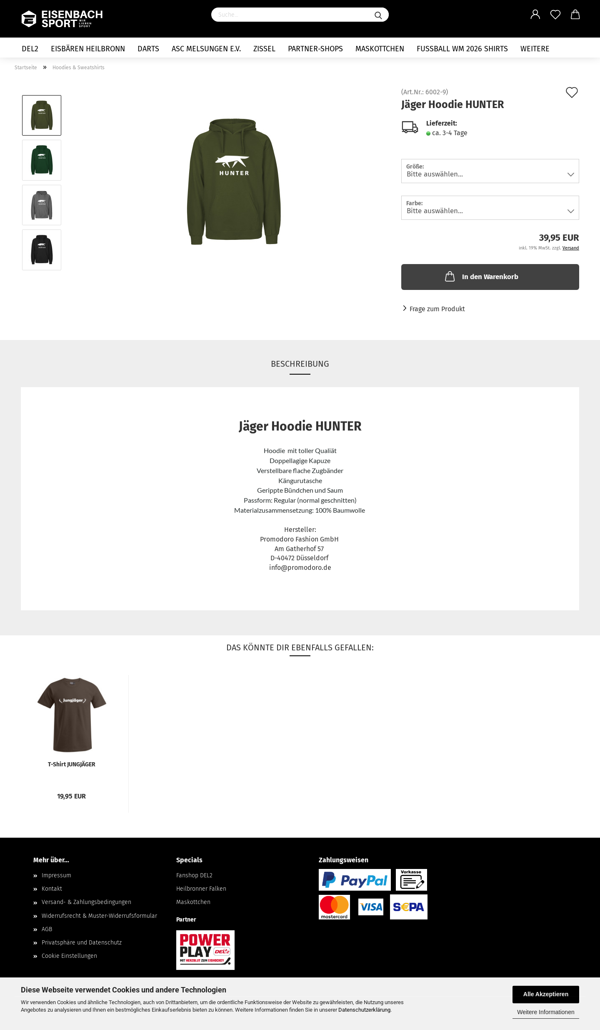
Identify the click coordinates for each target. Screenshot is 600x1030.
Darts (148, 48)
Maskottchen (379, 48)
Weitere (535, 48)
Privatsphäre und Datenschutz (82, 942)
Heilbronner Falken (201, 888)
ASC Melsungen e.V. (206, 48)
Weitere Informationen (545, 1012)
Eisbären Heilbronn (88, 48)
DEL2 (30, 48)
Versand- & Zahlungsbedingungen (86, 902)
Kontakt (52, 888)
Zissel (264, 48)
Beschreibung (300, 364)
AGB (47, 929)
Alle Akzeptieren (545, 994)
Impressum (56, 875)
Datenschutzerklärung (364, 1010)
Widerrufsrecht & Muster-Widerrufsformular (99, 915)
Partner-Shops (315, 48)
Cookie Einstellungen (69, 955)
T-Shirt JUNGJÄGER (71, 764)
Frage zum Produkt (437, 309)
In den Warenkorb (480, 276)
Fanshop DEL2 (194, 875)
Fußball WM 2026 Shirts (462, 48)
